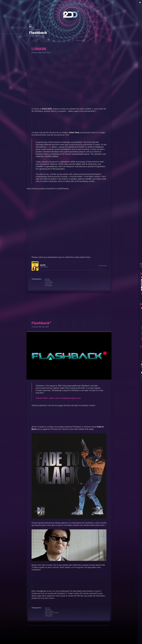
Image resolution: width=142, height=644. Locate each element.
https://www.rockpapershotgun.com (65, 398)
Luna (48, 147)
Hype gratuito (49, 611)
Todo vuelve (48, 614)
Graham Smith (42, 398)
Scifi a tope (48, 284)
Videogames (36, 279)
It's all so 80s (49, 282)
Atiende (47, 279)
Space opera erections (52, 612)
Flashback (48, 281)
